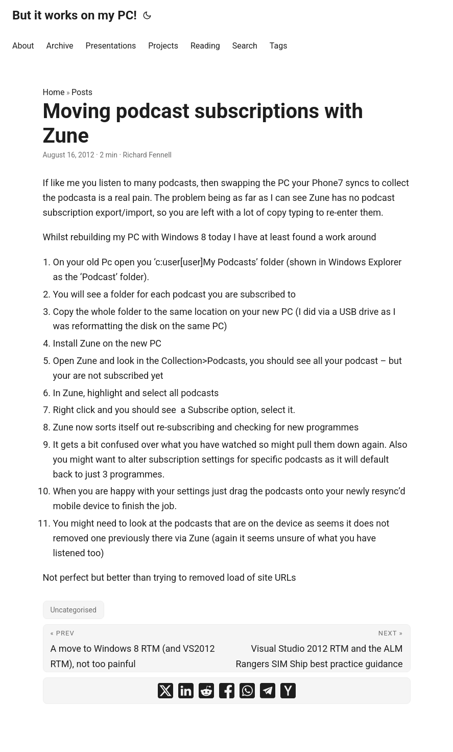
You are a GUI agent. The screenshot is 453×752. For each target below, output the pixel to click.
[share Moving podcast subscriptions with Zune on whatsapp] (247, 690)
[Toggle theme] (147, 15)
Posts (81, 92)
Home (54, 92)
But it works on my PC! (74, 15)
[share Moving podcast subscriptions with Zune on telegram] (267, 690)
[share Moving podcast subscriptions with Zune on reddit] (206, 690)
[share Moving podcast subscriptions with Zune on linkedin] (186, 690)
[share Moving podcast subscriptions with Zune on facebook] (226, 690)
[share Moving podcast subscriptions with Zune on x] (165, 690)
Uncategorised (74, 610)
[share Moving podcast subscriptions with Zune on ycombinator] (288, 690)
